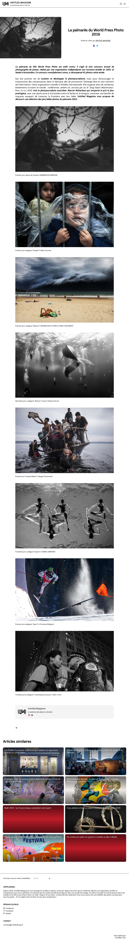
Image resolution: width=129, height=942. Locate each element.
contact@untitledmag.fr (13, 925)
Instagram (8, 908)
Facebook (8, 911)
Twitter (7, 913)
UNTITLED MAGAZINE (20, 4)
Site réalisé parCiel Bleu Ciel (120, 937)
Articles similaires (17, 741)
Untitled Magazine (103, 41)
